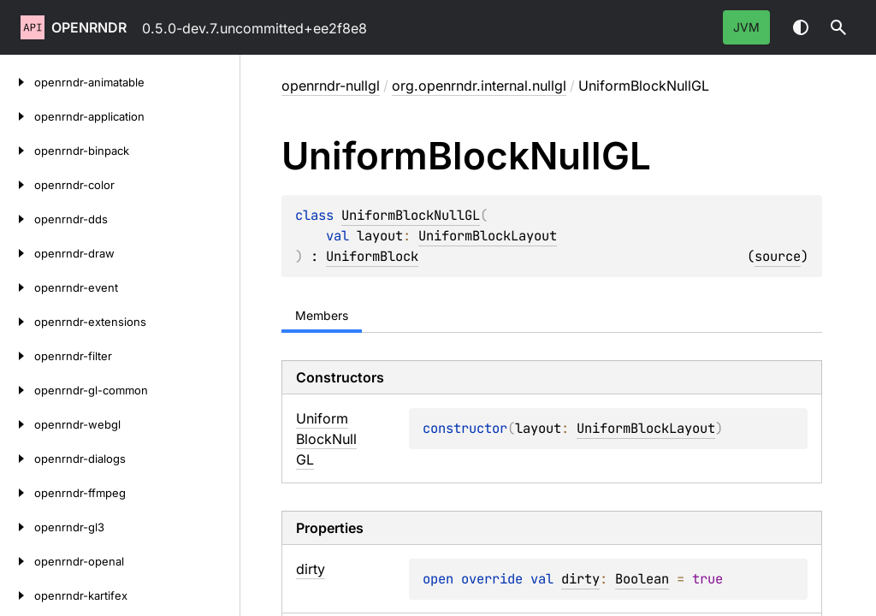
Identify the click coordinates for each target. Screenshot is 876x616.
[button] (838, 27)
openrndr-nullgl (330, 85)
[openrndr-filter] (17, 356)
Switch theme (801, 27)
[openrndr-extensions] (17, 322)
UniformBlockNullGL (410, 215)
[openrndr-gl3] (17, 527)
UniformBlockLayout (487, 236)
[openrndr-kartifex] (17, 595)
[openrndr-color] (17, 185)
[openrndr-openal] (17, 561)
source (778, 256)
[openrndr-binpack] (17, 150)
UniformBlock (372, 256)
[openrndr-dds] (17, 219)
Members (321, 315)
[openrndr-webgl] (17, 424)
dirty (580, 579)
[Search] (838, 27)
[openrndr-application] (17, 116)
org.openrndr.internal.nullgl (479, 85)
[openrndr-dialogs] (17, 458)
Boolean (642, 579)
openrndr (89, 27)
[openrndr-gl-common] (17, 390)
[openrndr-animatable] (17, 82)
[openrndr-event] (17, 287)
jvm (746, 27)
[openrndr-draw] (17, 253)
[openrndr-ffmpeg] (17, 493)
